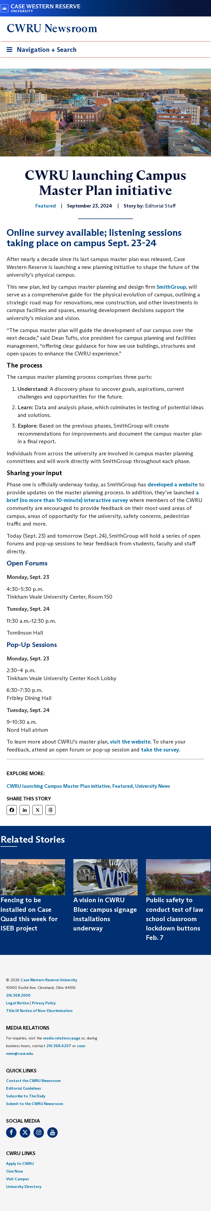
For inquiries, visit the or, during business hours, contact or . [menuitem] (51, 1046)
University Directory (23, 1186)
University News (152, 786)
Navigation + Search (40, 50)
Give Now (14, 1171)
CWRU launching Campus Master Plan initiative (58, 786)
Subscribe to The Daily (25, 1096)
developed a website (173, 484)
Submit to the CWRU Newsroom (34, 1103)
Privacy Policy (44, 1002)
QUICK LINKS (21, 1071)
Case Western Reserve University (49, 979)
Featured (122, 786)
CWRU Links (20, 1153)
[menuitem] (105, 1080)
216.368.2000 (18, 995)
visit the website (130, 741)
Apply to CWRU (20, 1163)
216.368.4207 (58, 1045)
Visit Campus (17, 1178)
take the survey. (160, 749)
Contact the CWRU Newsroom (33, 1080)
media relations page (61, 1038)
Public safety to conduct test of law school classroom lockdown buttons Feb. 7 (174, 918)
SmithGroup (171, 287)
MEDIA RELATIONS (27, 1028)
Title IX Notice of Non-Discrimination (39, 1010)
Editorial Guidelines (23, 1088)
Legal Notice (17, 1002)
